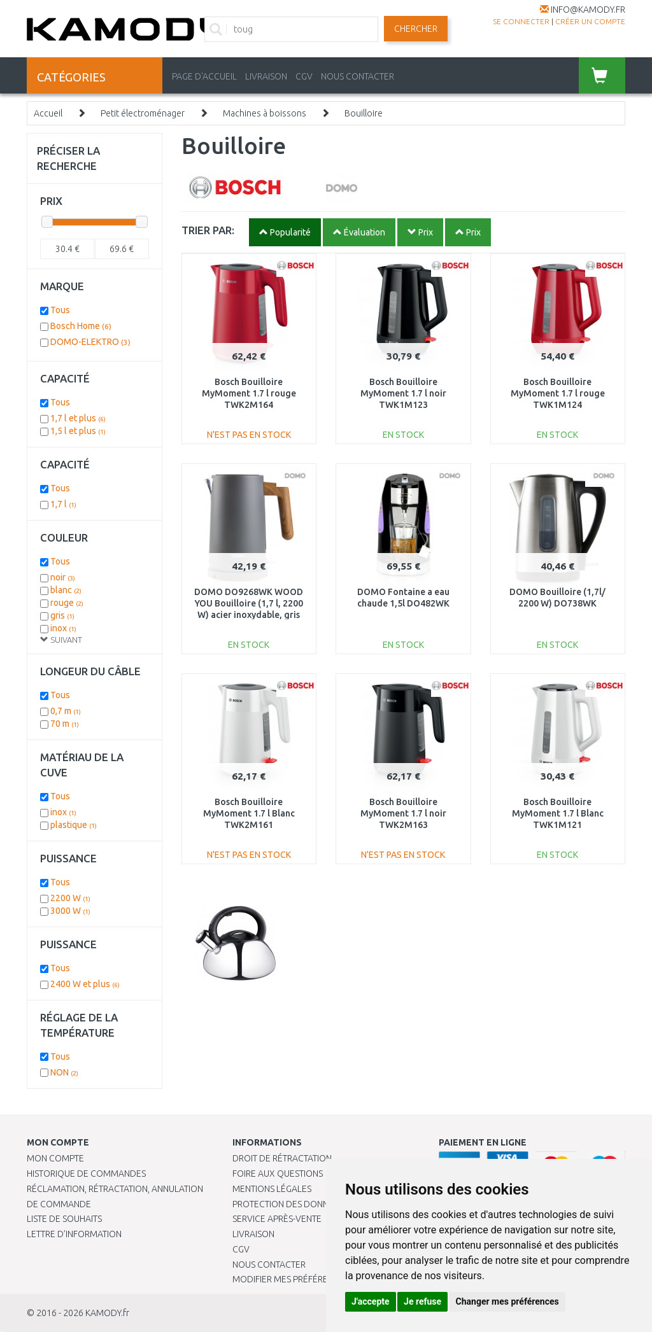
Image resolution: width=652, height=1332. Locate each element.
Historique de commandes (86, 1173)
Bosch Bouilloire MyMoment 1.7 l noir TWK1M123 (403, 393)
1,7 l (63, 504)
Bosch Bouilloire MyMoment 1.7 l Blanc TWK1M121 (558, 813)
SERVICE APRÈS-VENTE (277, 1219)
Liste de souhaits (64, 1219)
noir (62, 577)
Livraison (253, 1234)
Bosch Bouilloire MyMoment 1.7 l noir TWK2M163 (403, 813)
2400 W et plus (85, 984)
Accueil (48, 113)
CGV (304, 76)
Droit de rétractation (282, 1158)
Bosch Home (80, 326)
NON (64, 1072)
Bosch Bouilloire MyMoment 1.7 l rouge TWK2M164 (249, 393)
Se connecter (521, 21)
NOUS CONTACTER (357, 76)
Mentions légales (271, 1189)
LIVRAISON (266, 76)
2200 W (70, 898)
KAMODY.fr (107, 1313)
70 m (64, 724)
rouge (66, 603)
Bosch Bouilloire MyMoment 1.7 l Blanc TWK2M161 (249, 813)
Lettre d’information (74, 1234)
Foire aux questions (277, 1173)
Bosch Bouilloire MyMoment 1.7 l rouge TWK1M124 (558, 393)
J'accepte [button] (370, 1301)
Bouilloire (363, 113)
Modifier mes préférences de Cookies (316, 1279)
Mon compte (55, 1158)
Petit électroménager (143, 113)
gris (62, 615)
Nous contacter (269, 1264)
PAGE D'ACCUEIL (204, 76)
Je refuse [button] (422, 1301)
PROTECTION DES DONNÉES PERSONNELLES (319, 1204)
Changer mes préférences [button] (507, 1301)
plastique (73, 825)
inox (63, 628)
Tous (60, 310)
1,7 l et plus (78, 418)
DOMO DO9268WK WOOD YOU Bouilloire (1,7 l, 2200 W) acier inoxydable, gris (248, 603)
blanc (66, 590)
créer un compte (590, 21)
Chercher (415, 29)
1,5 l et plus (78, 431)
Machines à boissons (264, 113)
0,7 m (65, 711)
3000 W (70, 911)
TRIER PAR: (207, 230)
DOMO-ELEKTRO (90, 342)
